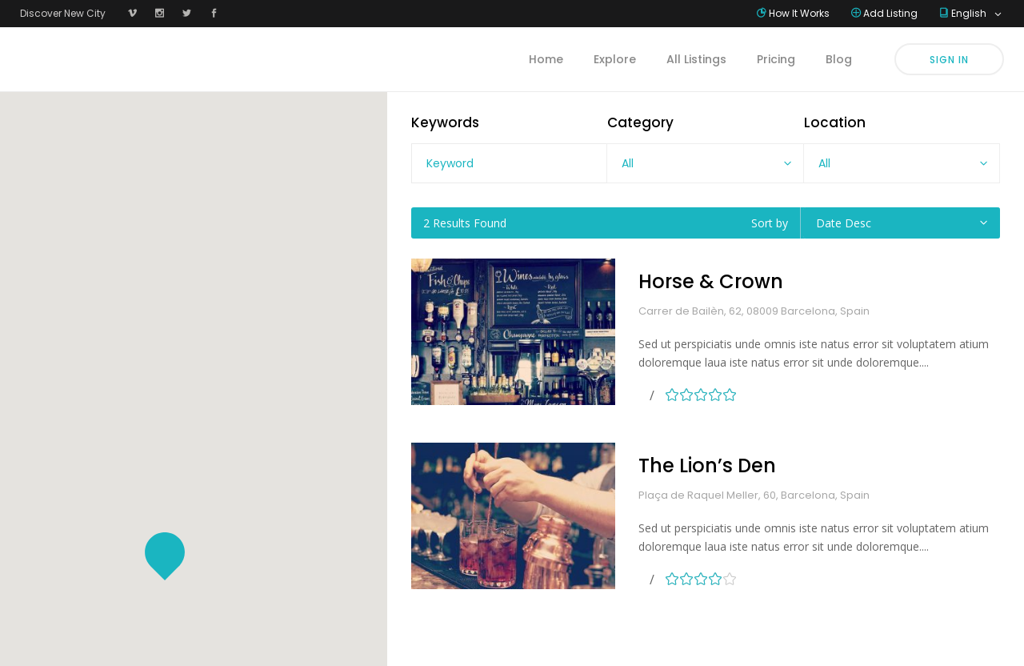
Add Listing (890, 13)
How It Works (799, 13)
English (970, 13)
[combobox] (704, 163)
